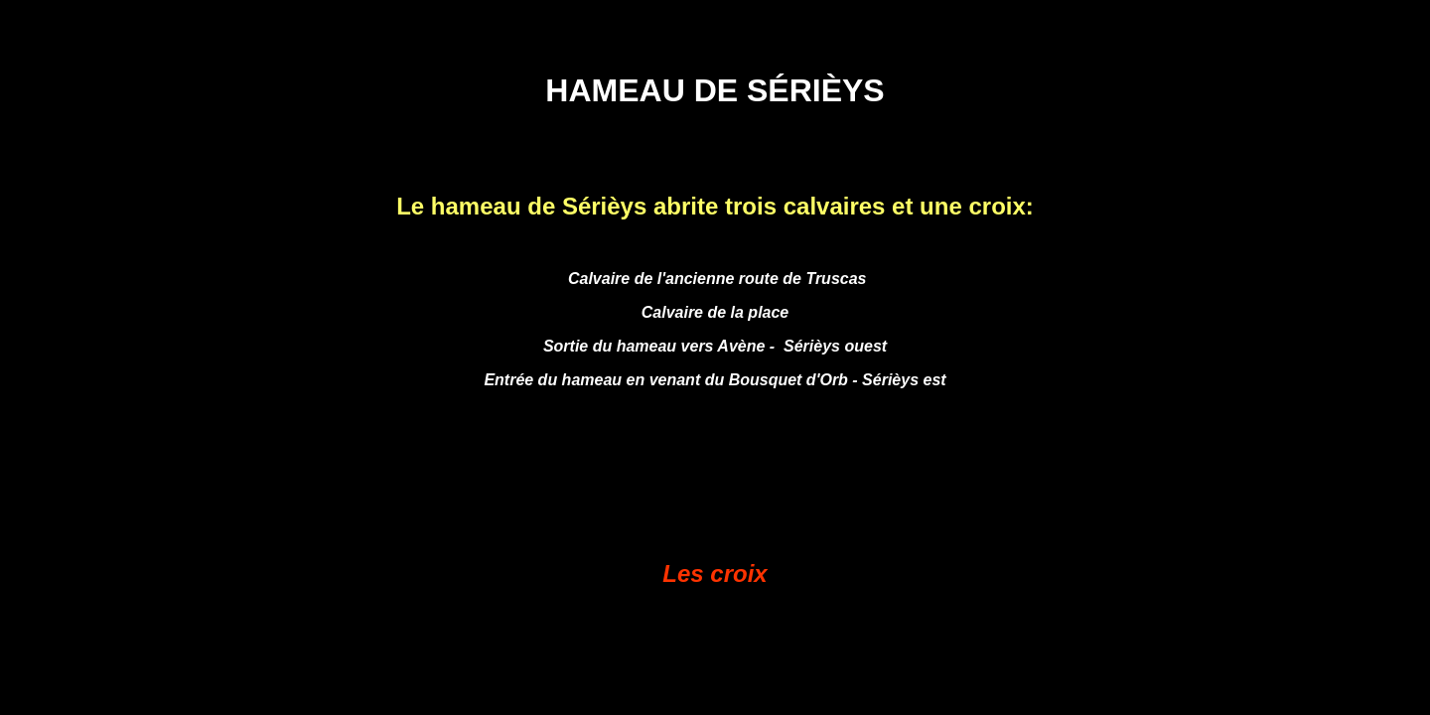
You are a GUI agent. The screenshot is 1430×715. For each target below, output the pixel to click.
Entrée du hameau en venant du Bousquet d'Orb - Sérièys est (714, 379)
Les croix (714, 573)
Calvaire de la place (715, 312)
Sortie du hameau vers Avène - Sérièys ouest (715, 346)
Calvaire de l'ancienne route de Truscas (715, 278)
